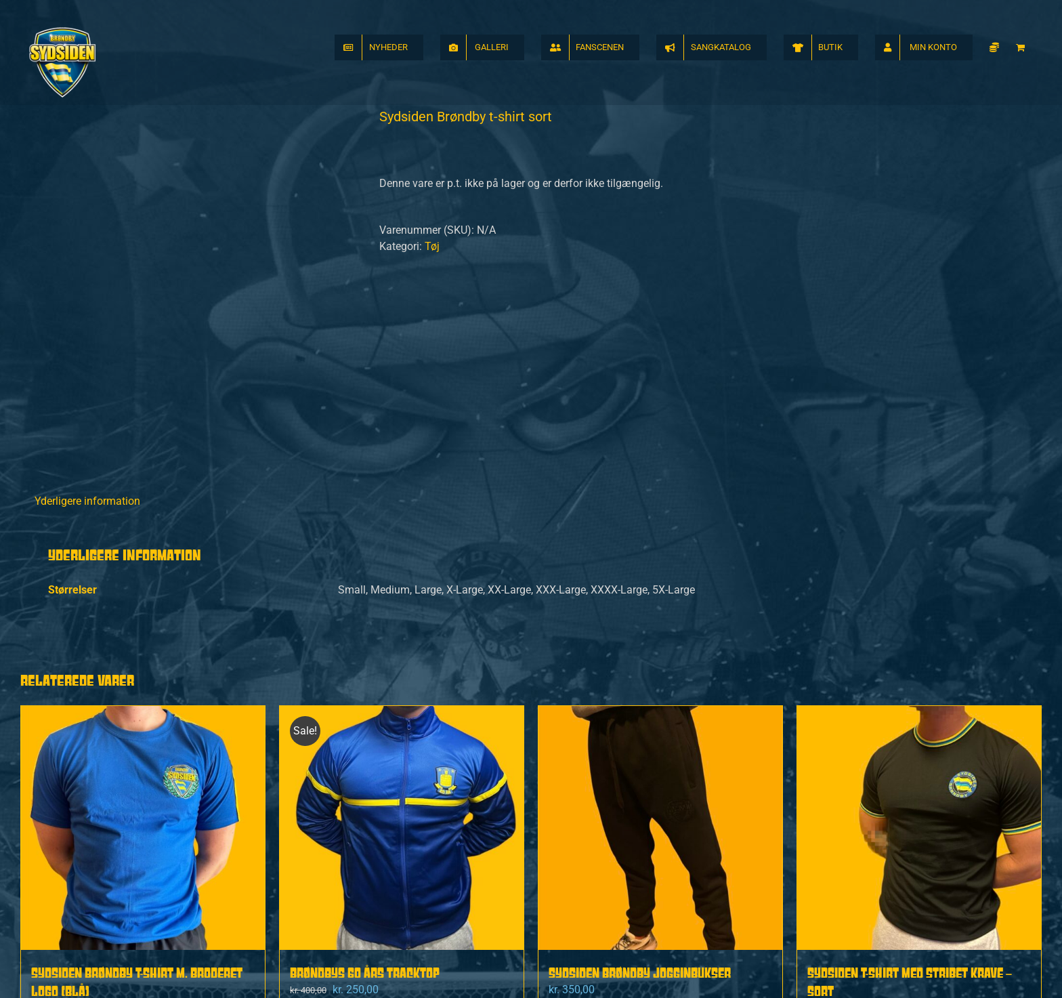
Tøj (432, 246)
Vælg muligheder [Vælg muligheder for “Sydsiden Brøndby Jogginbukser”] (601, 868)
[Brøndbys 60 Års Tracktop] (402, 638)
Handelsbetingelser (668, 967)
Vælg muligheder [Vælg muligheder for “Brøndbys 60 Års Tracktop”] (342, 868)
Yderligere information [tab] (87, 310)
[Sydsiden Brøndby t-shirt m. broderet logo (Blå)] (143, 638)
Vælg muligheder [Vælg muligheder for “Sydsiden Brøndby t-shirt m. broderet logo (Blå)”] (84, 868)
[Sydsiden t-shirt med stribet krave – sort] (919, 638)
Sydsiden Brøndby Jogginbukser (640, 782)
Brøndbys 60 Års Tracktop (365, 782)
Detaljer (236, 868)
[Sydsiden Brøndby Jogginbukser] (660, 638)
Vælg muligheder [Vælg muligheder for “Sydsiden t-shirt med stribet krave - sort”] (860, 868)
